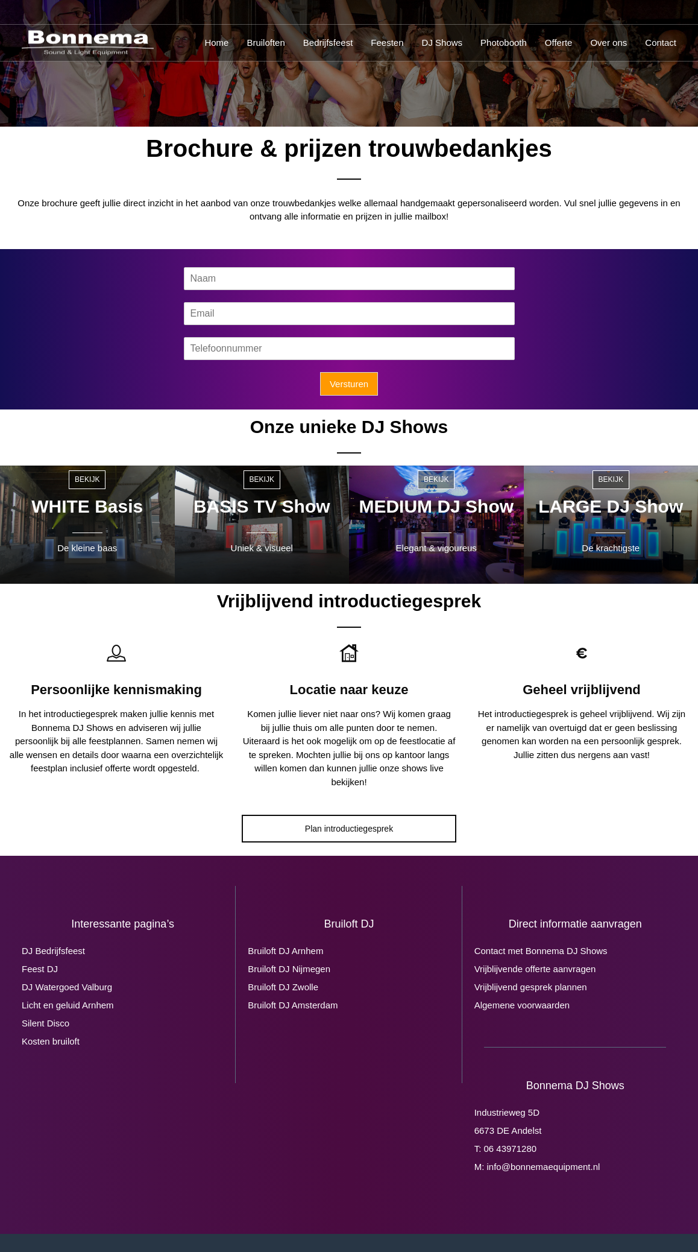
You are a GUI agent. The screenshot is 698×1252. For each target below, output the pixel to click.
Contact (660, 42)
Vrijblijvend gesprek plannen (530, 987)
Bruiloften (266, 42)
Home (216, 42)
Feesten (387, 42)
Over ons (608, 42)
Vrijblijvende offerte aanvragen (535, 969)
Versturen (349, 384)
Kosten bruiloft (51, 1041)
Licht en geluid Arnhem (68, 1005)
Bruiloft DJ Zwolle (283, 987)
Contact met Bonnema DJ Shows (541, 951)
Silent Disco (45, 1023)
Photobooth (503, 42)
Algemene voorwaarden (522, 1005)
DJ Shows (442, 42)
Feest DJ (40, 969)
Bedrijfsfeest (328, 42)
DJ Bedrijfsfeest (53, 951)
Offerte (559, 42)
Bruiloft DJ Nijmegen (289, 969)
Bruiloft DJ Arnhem (285, 951)
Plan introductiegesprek (349, 828)
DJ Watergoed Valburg (67, 987)
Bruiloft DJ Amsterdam (293, 1005)
